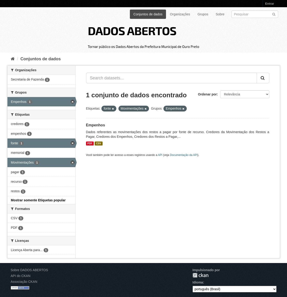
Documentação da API (183, 155)
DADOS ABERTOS (132, 30)
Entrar (269, 3)
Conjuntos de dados (148, 14)
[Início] (13, 59)
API (160, 155)
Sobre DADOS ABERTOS (29, 270)
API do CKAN (21, 276)
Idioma (198, 282)
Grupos (202, 14)
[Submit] (274, 14)
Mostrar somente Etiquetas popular (38, 200)
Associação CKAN (24, 282)
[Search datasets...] (171, 78)
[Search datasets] (255, 14)
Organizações (180, 14)
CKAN (200, 275)
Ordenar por (207, 94)
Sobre (220, 14)
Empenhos (95, 125)
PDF (89, 143)
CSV (98, 143)
